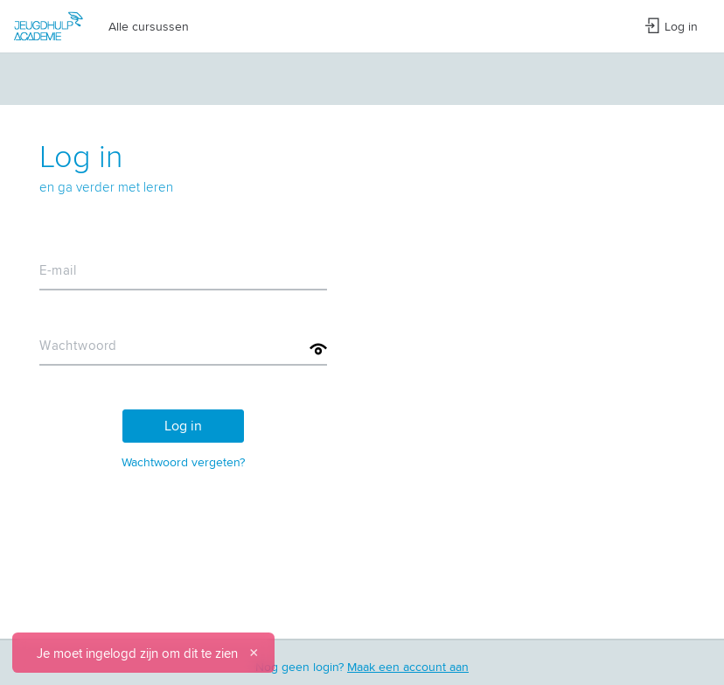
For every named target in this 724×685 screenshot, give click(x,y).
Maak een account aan (408, 666)
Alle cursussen (148, 26)
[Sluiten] (253, 652)
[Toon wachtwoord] (318, 349)
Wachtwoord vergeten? (183, 462)
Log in (671, 26)
